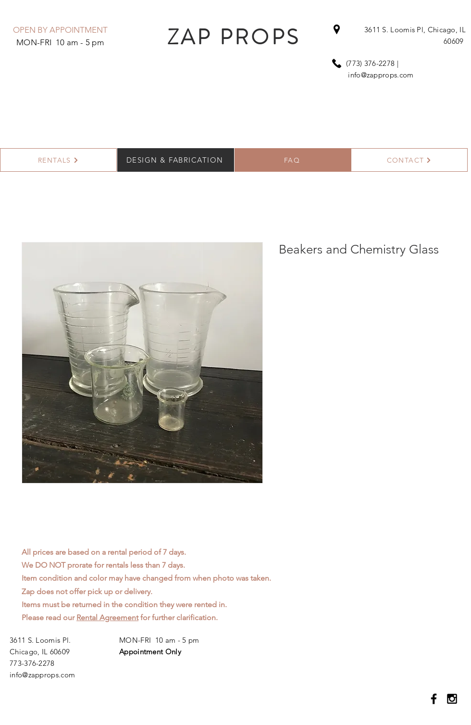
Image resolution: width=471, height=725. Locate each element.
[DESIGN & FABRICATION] (175, 160)
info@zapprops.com (380, 74)
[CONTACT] (409, 160)
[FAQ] (293, 160)
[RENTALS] (58, 160)
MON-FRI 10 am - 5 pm (159, 640)
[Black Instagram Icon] (452, 699)
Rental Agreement (107, 617)
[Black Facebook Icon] (434, 699)
